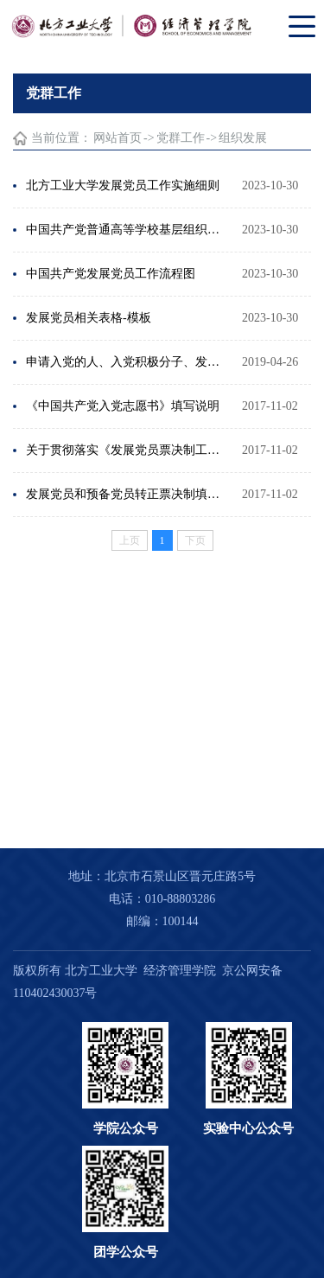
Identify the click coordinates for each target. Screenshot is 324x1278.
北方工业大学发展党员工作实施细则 (122, 185)
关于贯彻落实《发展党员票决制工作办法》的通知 (125, 450)
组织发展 (243, 137)
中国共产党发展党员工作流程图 (110, 273)
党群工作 (180, 137)
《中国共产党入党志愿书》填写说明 (122, 405)
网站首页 (117, 137)
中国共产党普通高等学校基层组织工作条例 (125, 229)
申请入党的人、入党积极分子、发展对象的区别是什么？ (125, 361)
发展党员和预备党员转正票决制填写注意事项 (125, 494)
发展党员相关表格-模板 (88, 317)
